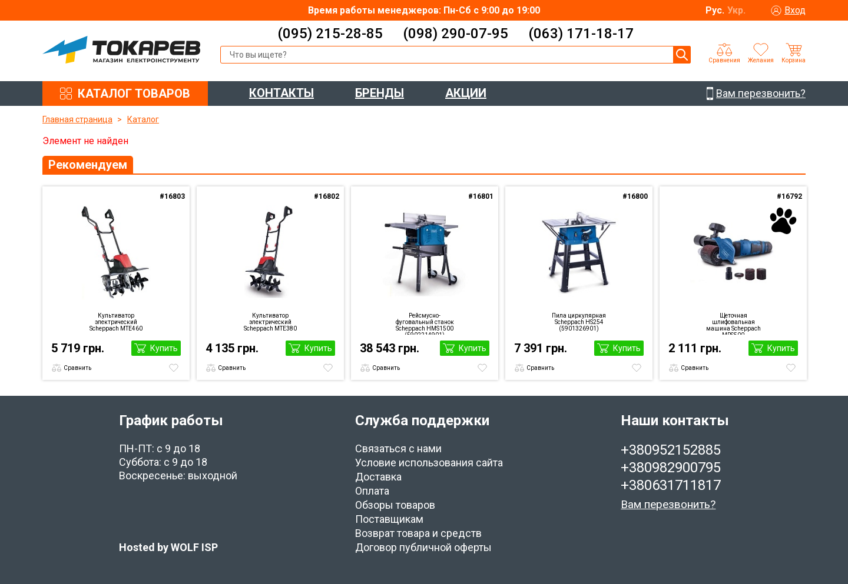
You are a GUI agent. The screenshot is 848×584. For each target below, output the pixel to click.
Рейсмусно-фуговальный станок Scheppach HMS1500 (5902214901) (425, 323)
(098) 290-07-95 (455, 33)
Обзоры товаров (395, 505)
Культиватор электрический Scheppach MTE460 (116, 322)
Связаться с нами (398, 448)
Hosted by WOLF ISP (168, 547)
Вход (795, 10)
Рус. (714, 10)
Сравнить (77, 368)
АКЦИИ (465, 93)
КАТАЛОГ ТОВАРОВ (134, 93)
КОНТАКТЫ (281, 93)
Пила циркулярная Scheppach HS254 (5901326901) (579, 322)
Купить (164, 348)
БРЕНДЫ (379, 93)
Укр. (736, 10)
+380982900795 (671, 467)
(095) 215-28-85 (330, 33)
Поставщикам (389, 519)
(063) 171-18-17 (581, 33)
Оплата (372, 491)
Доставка (378, 476)
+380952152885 (671, 450)
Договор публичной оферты (423, 547)
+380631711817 (671, 485)
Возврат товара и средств (418, 533)
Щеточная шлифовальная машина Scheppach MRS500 (733, 323)
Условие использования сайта (429, 462)
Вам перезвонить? (668, 504)
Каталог (143, 119)
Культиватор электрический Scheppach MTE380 (270, 322)
